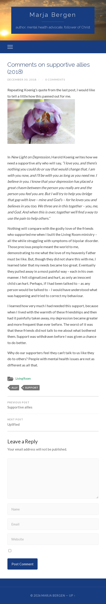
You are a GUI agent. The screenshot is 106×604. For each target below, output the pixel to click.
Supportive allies (53, 405)
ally (14, 387)
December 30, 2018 (21, 79)
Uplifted (53, 422)
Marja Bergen (52, 14)
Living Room (23, 378)
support (31, 387)
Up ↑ (72, 595)
